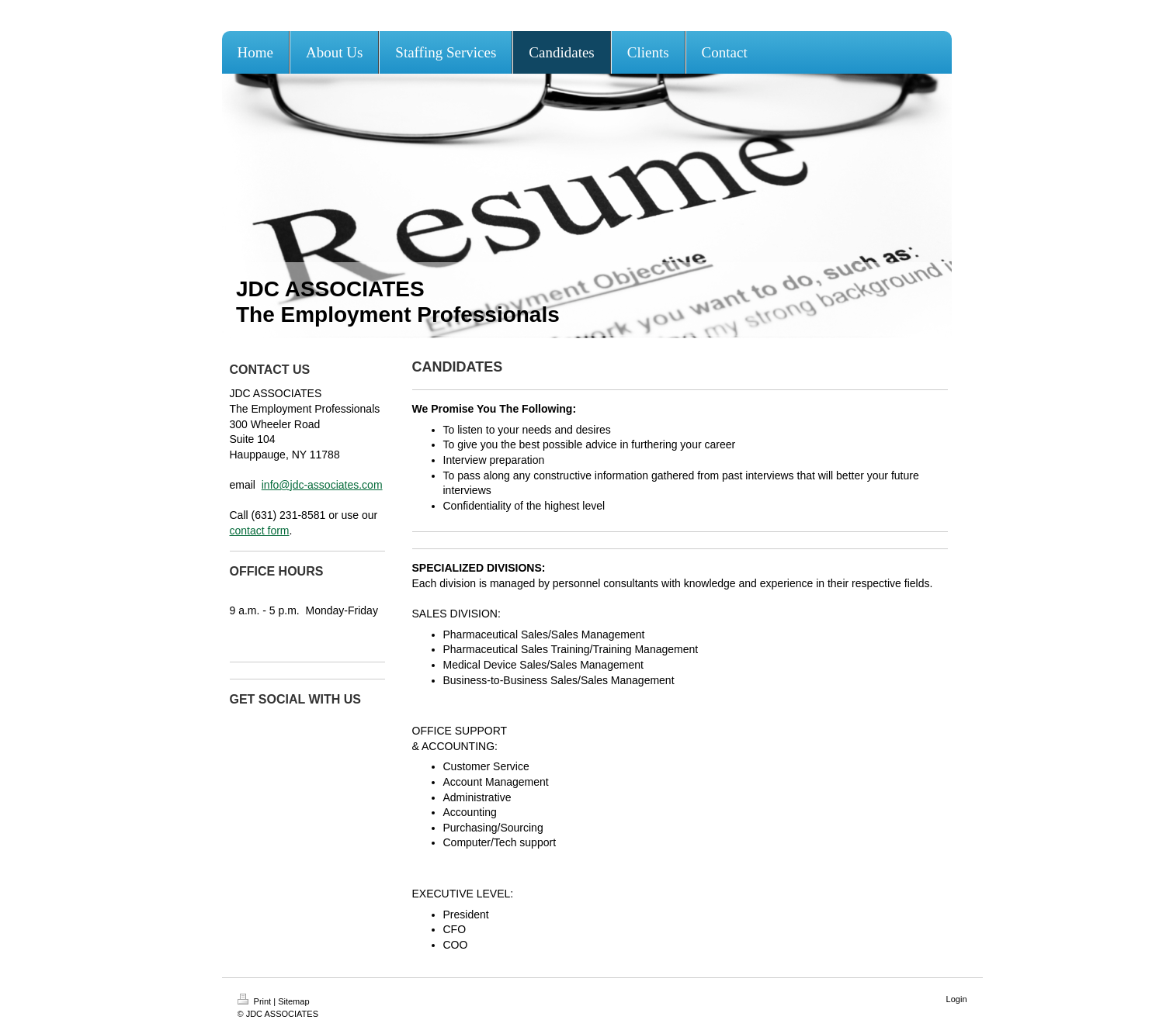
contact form (260, 530)
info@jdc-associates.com (322, 485)
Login (956, 999)
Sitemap (293, 1001)
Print (256, 1001)
